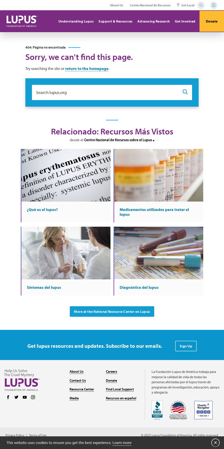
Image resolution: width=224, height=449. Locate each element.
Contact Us (78, 381)
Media (74, 399)
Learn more (121, 442)
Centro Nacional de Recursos (150, 5)
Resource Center (82, 390)
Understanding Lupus (75, 21)
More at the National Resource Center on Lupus (112, 313)
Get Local (185, 5)
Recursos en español (121, 399)
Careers (111, 373)
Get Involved (184, 21)
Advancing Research (153, 21)
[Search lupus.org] (105, 92)
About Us (116, 5)
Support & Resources (115, 21)
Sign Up (186, 347)
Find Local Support (120, 390)
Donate (211, 21)
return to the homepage (86, 68)
